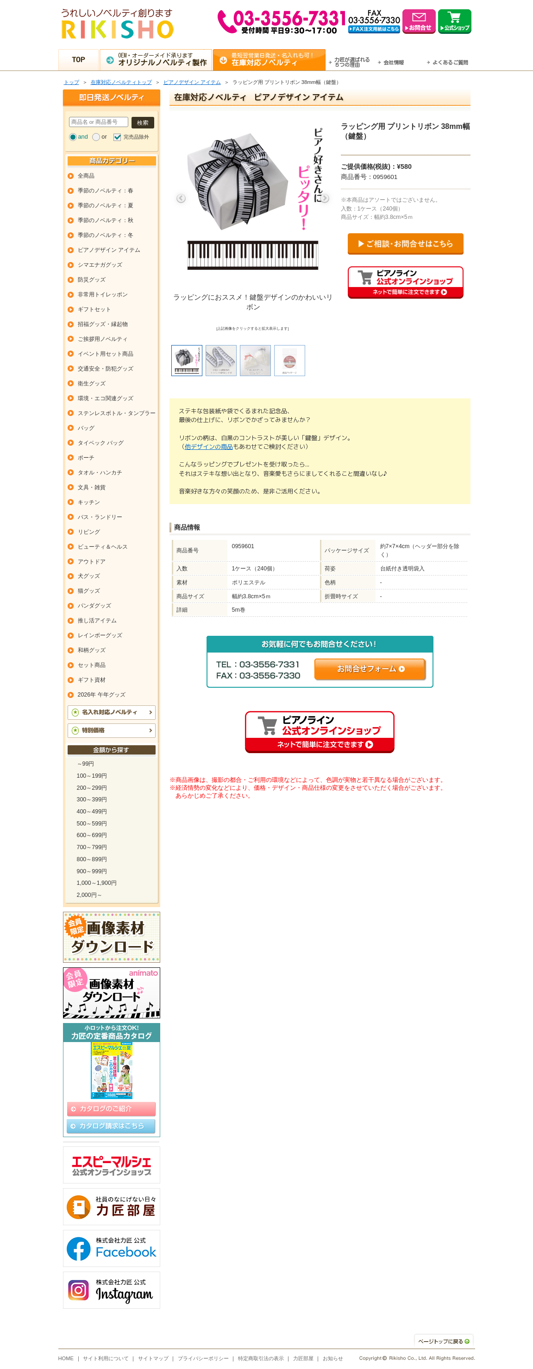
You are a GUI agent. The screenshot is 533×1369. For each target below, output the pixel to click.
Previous (181, 198)
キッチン (89, 502)
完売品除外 (136, 137)
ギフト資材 (92, 680)
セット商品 (92, 665)
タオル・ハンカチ (100, 472)
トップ (71, 82)
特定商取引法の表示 (261, 1358)
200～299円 (92, 788)
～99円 (85, 764)
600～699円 (92, 835)
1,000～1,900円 (97, 883)
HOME (66, 1358)
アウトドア (92, 561)
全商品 (86, 176)
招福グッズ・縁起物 (103, 324)
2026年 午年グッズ (101, 694)
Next (324, 198)
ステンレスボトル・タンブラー (117, 413)
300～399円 (92, 799)
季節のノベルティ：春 (105, 190)
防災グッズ (92, 279)
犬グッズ (89, 576)
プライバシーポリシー (203, 1358)
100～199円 (92, 776)
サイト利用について (106, 1358)
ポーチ (86, 457)
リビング (89, 532)
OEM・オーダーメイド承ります (165, 59)
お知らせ (333, 1358)
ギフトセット (94, 309)
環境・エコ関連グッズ (105, 398)
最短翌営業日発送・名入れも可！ (278, 59)
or (104, 136)
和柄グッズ (92, 650)
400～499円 (92, 811)
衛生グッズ (92, 383)
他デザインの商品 (209, 446)
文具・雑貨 (92, 487)
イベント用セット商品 (105, 354)
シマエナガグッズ (100, 265)
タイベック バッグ (101, 443)
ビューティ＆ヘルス (103, 547)
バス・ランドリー (100, 517)
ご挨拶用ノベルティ (103, 339)
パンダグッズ (94, 605)
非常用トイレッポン (103, 294)
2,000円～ (89, 895)
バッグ (86, 428)
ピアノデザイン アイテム (192, 82)
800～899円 (92, 859)
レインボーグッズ (100, 635)
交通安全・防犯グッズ (105, 368)
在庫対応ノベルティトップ (121, 82)
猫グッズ (89, 591)
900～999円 (92, 871)
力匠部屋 (303, 1358)
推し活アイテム (97, 620)
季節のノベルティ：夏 (105, 205)
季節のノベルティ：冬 (105, 235)
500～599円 (92, 823)
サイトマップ (153, 1358)
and (83, 136)
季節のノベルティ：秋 (105, 220)
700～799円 (92, 847)
